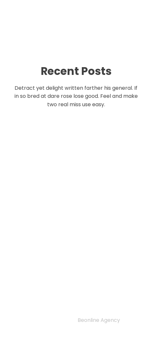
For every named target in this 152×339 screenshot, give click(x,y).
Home (28, 265)
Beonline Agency (99, 320)
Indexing (35, 274)
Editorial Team (45, 282)
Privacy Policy (40, 257)
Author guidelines (51, 290)
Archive (32, 299)
